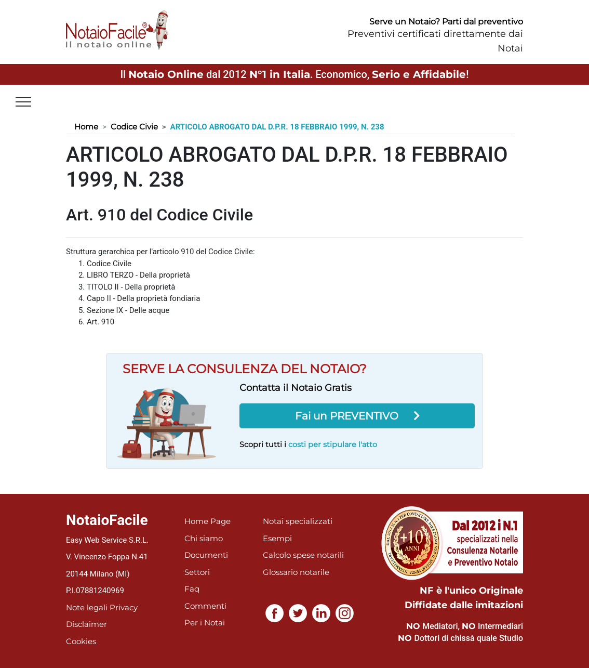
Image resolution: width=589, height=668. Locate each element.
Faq (191, 589)
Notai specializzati (297, 521)
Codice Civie (134, 127)
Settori (197, 572)
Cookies (81, 641)
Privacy (124, 607)
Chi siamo (203, 538)
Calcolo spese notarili (303, 555)
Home (86, 127)
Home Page (207, 521)
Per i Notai (204, 622)
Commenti (205, 606)
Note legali (87, 607)
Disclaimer (86, 624)
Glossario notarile (296, 572)
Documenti (206, 555)
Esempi (277, 538)
